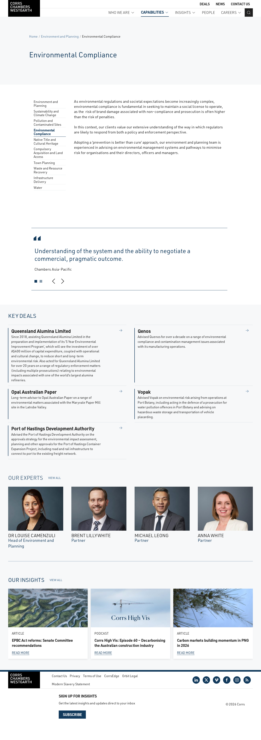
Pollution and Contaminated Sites (47, 123)
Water (38, 188)
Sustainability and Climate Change (46, 113)
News (220, 4)
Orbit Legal (130, 676)
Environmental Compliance (44, 132)
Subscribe (72, 714)
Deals (205, 4)
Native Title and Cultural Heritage (46, 141)
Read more (20, 652)
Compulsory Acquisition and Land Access (48, 153)
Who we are (121, 12)
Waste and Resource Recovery (48, 170)
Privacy (75, 676)
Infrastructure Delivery (43, 180)
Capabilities (155, 12)
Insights (185, 12)
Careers (231, 12)
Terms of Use (92, 676)
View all (54, 478)
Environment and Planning (60, 36)
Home (33, 36)
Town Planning (44, 163)
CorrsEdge (111, 676)
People (208, 12)
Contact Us (240, 4)
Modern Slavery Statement (71, 684)
